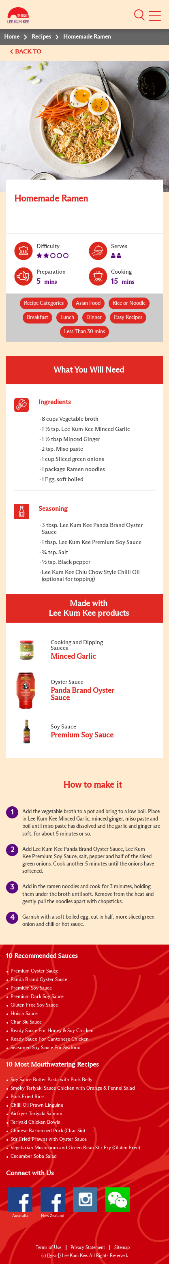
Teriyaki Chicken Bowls (35, 1122)
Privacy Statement (88, 1247)
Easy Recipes (128, 317)
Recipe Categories (44, 303)
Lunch (67, 317)
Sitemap (122, 1247)
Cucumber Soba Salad (34, 1156)
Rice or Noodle (129, 303)
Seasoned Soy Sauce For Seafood (46, 1047)
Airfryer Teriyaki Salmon (36, 1114)
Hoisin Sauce (24, 1013)
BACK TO (29, 52)
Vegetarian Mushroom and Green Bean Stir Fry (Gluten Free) (75, 1148)
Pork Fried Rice (27, 1097)
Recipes (41, 37)
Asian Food (88, 303)
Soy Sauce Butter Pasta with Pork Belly (51, 1080)
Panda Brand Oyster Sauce (39, 979)
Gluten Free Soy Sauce (34, 1005)
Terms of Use (48, 1247)
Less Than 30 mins (84, 331)
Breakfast (37, 317)
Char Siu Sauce (26, 1022)
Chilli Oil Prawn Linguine (37, 1105)
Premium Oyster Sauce (34, 971)
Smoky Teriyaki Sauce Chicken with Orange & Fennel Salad (73, 1088)
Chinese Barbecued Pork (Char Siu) (48, 1131)
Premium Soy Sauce (31, 988)
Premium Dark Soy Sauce (37, 996)
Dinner (94, 317)
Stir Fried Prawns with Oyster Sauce (49, 1139)
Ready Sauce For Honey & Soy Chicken (52, 1030)
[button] (139, 15)
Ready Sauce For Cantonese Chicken (50, 1039)
